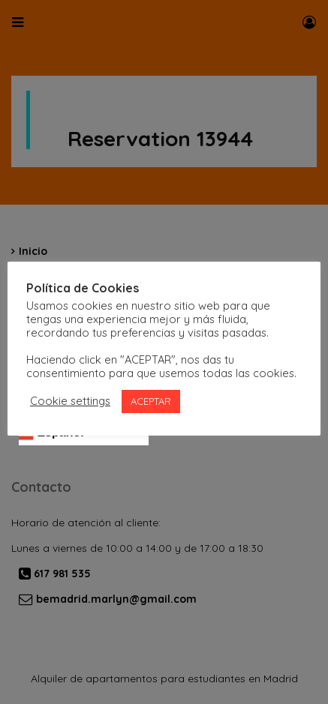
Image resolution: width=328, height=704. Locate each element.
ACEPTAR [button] (151, 401)
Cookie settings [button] (70, 401)
